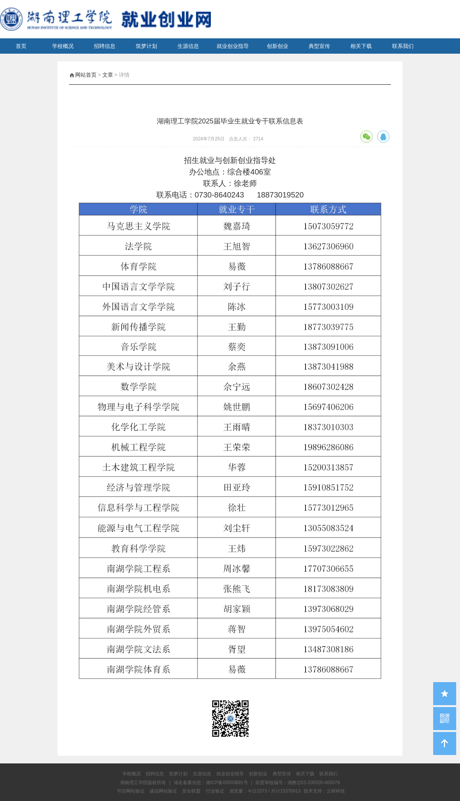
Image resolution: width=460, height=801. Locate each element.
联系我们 (403, 46)
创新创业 (277, 46)
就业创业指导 (233, 46)
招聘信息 (104, 46)
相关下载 (361, 46)
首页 (21, 46)
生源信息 (188, 46)
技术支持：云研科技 (324, 791)
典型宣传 (319, 46)
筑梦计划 (146, 46)
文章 (107, 75)
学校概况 (63, 46)
